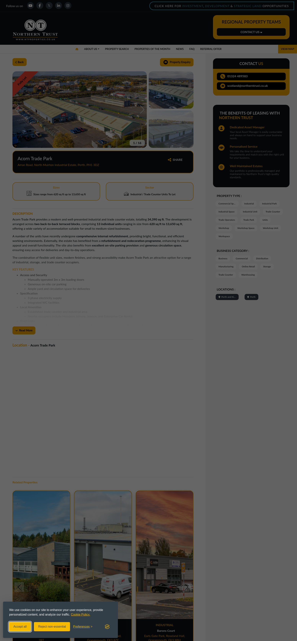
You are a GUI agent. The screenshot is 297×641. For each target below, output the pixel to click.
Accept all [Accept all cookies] (20, 626)
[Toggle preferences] (82, 626)
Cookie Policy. (80, 614)
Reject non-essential (52, 626)
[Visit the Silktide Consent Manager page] (107, 626)
